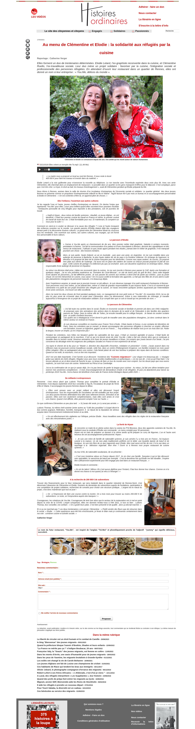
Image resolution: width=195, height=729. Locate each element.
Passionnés (140, 31)
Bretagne (45, 562)
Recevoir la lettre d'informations (142, 712)
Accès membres (83, 726)
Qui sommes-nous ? (93, 692)
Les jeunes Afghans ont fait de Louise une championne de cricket (62, 658)
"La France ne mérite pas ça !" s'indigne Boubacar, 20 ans (59, 645)
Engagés (95, 31)
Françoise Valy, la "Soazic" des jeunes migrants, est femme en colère (63, 648)
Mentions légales (93, 698)
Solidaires (117, 31)
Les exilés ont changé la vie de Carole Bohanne (55, 655)
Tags (102, 726)
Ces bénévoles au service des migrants (52, 680)
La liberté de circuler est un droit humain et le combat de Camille (62, 638)
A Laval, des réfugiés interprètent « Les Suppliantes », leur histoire (63, 667)
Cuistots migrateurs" (121, 357)
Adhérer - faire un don (151, 7)
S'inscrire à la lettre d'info (153, 25)
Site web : (42, 585)
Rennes (51, 562)
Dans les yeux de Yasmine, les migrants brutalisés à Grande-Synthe (63, 653)
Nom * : (41, 572)
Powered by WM (111, 726)
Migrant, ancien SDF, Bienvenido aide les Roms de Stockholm (61, 672)
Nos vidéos (137, 700)
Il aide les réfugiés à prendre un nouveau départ (55, 675)
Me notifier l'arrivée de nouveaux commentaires (59, 612)
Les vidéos (38, 16)
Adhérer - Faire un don (93, 704)
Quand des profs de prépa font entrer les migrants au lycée (60, 670)
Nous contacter (147, 13)
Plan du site (95, 726)
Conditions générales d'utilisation (93, 710)
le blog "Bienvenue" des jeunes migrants (53, 641)
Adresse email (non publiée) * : (50, 578)
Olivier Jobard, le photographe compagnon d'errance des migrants (63, 662)
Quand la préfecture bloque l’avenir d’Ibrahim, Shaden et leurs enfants (64, 643)
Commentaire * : (44, 591)
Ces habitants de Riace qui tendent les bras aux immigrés (59, 660)
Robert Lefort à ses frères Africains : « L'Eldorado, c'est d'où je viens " (64, 665)
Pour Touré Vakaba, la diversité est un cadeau (54, 677)
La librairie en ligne (150, 19)
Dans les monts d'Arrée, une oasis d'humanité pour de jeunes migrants (64, 650)
